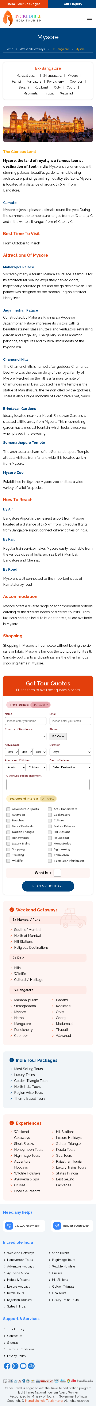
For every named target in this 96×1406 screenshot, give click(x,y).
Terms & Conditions (20, 1349)
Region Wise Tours (28, 1093)
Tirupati (49, 93)
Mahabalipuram (26, 75)
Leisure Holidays (69, 1138)
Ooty (57, 87)
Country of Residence (18, 729)
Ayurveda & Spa (26, 1179)
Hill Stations (23, 942)
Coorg (71, 87)
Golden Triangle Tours (31, 1081)
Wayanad (66, 93)
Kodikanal (41, 87)
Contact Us (14, 1336)
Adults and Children (17, 760)
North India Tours (27, 1087)
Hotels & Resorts (27, 1191)
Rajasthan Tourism (70, 1161)
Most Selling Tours (28, 1069)
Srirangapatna (52, 75)
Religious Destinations (31, 948)
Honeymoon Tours (28, 1150)
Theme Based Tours (30, 1099)
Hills (17, 968)
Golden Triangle (68, 1144)
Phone (54, 729)
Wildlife (20, 974)
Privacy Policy (16, 1356)
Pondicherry (55, 81)
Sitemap (12, 1342)
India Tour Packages (24, 4)
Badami (24, 87)
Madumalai (30, 93)
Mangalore (34, 81)
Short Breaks (24, 1144)
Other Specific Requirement (24, 775)
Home (9, 49)
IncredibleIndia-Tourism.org (44, 1400)
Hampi (16, 81)
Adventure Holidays (20, 1266)
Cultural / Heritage (28, 980)
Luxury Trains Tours (71, 1167)
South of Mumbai (27, 930)
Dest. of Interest (60, 760)
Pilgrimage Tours (27, 1156)
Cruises (19, 1185)
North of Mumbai (27, 936)
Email (53, 714)
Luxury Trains (24, 1075)
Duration (55, 744)
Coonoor (76, 81)
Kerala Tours (65, 1150)
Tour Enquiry (72, 4)
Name (8, 714)
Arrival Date (12, 744)
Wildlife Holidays (27, 1173)
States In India (67, 1173)
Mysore (73, 75)
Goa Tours (64, 1156)
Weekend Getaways (32, 49)
